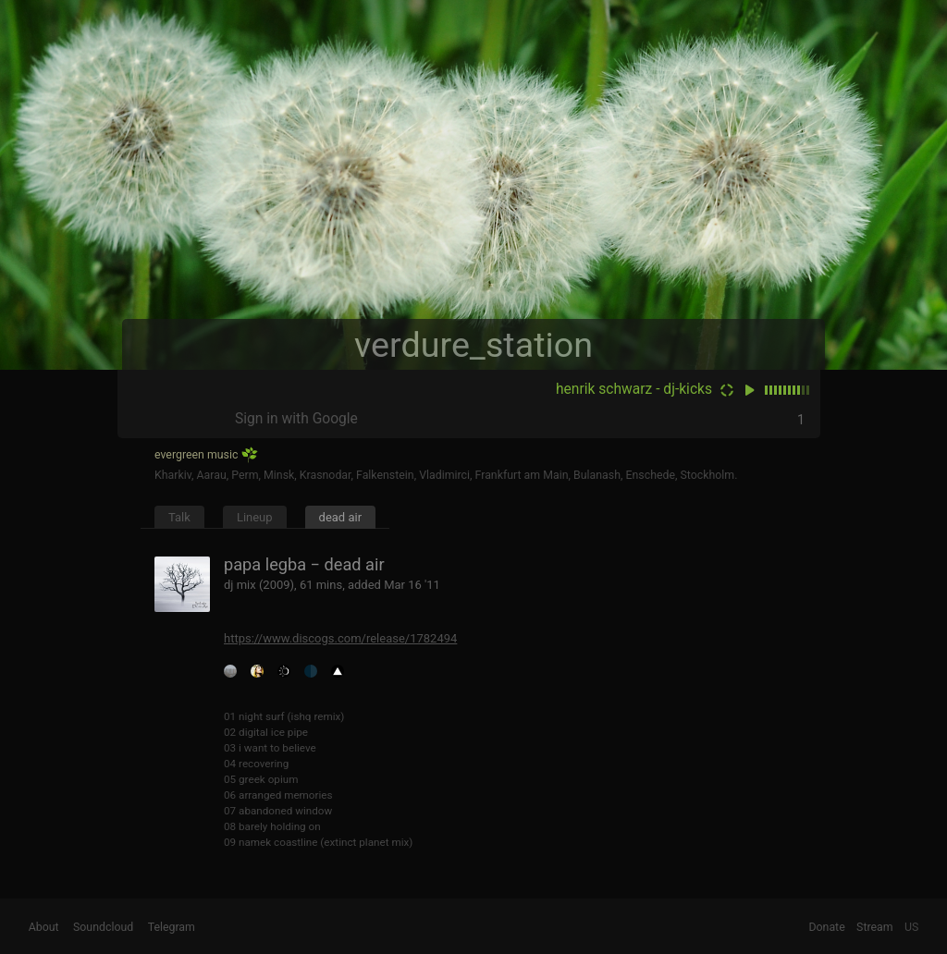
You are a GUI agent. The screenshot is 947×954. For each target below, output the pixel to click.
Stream (874, 927)
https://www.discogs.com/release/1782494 (340, 638)
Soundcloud (103, 927)
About (44, 927)
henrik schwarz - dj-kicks (634, 389)
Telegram (171, 927)
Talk (179, 517)
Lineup (255, 517)
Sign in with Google (296, 418)
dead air (341, 517)
